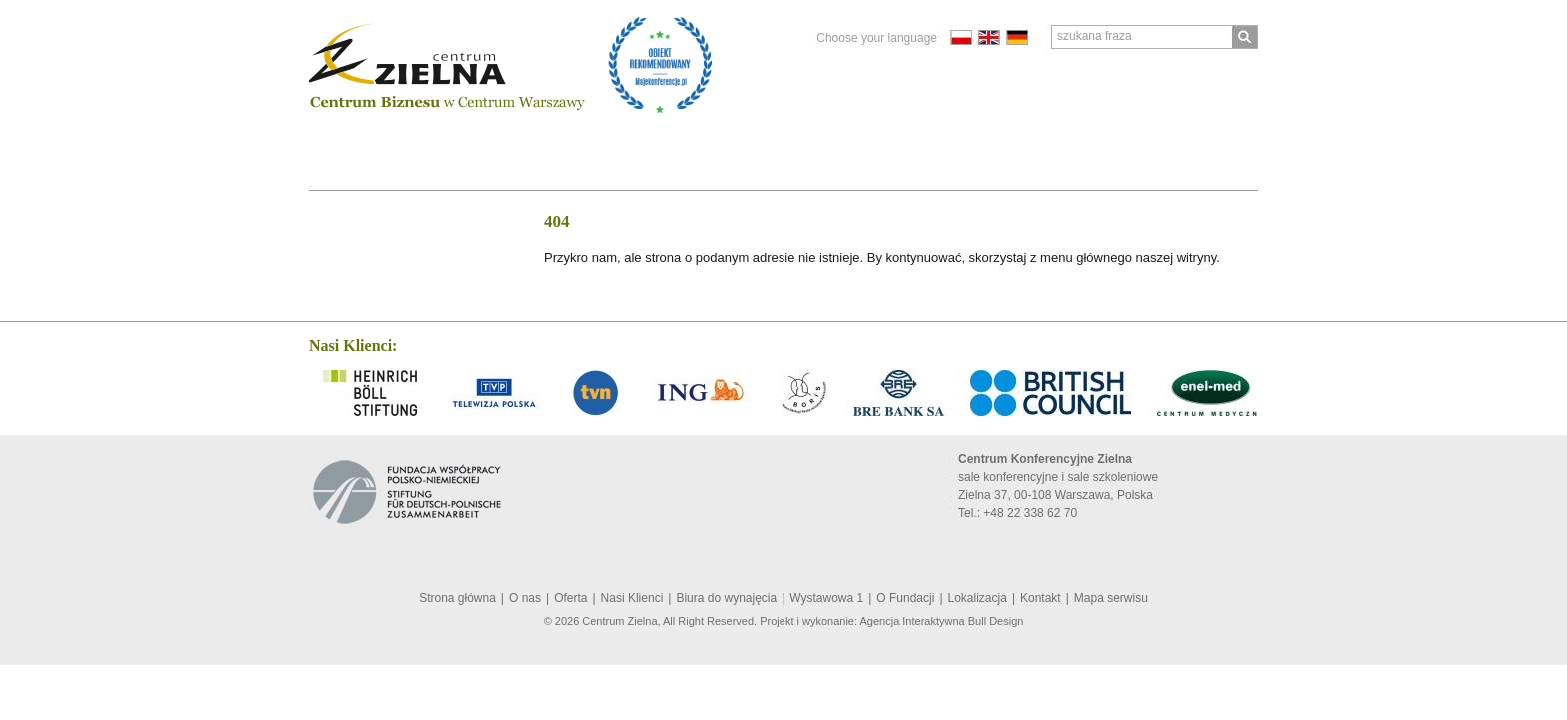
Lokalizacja (822, 142)
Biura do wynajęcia (605, 142)
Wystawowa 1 (826, 598)
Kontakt (907, 142)
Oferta (395, 142)
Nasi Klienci (478, 142)
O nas (336, 142)
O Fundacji (727, 142)
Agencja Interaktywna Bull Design (942, 621)
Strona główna (457, 598)
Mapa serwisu (1111, 598)
